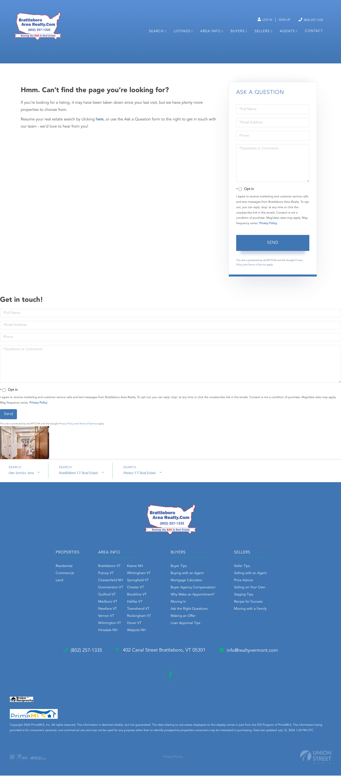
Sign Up (279, 20)
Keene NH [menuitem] (131, 573)
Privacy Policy (268, 230)
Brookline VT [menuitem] (133, 601)
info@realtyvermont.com (253, 657)
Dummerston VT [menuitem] (107, 594)
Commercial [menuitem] (58, 580)
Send (272, 249)
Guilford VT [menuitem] (103, 601)
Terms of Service (257, 271)
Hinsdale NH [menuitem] (104, 637)
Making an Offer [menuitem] (183, 622)
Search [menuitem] (156, 34)
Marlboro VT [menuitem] (104, 608)
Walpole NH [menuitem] (132, 637)
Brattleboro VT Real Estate (78, 479)
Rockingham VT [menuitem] (135, 622)
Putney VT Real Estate (140, 479)
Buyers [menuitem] (238, 34)
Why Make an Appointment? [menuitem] (192, 601)
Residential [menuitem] (57, 573)
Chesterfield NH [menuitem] (107, 587)
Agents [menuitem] (287, 34)
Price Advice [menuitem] (246, 587)
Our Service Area (21, 479)
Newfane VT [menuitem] (104, 615)
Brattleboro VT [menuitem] (106, 573)
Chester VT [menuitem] (131, 594)
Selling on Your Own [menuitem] (253, 594)
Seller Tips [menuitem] (245, 573)
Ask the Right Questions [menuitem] (189, 615)
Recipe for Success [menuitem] (251, 608)
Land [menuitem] (52, 587)
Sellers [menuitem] (261, 34)
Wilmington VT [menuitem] (106, 630)
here (100, 126)
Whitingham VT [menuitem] (135, 580)
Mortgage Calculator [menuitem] (186, 587)
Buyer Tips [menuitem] (179, 573)
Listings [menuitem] (182, 34)
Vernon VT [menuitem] (103, 622)
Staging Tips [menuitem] (247, 601)
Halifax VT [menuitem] (131, 608)
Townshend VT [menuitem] (134, 615)
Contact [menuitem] (314, 33)
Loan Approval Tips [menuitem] (185, 630)
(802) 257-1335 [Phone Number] (309, 19)
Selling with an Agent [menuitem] (253, 580)
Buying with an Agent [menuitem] (187, 580)
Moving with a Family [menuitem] (253, 615)
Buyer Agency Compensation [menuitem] (193, 594)
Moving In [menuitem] (178, 608)
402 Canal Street (160, 657)
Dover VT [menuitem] (130, 630)
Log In (258, 20)
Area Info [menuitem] (210, 34)
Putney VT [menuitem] (102, 580)
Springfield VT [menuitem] (134, 587)
